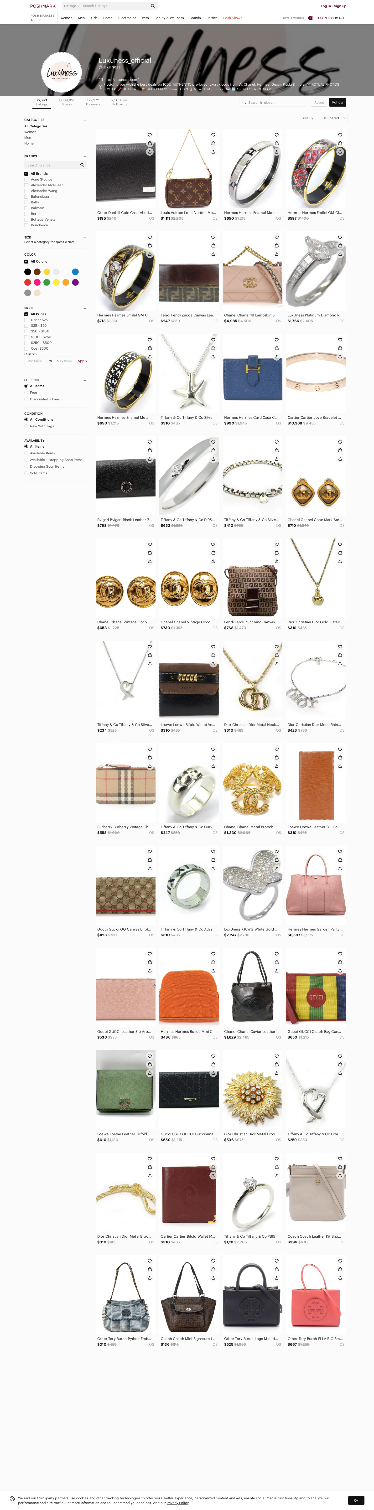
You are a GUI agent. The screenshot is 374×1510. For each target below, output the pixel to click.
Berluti (33, 214)
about (319, 102)
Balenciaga (36, 196)
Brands (195, 18)
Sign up (340, 6)
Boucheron (36, 225)
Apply (82, 361)
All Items (34, 386)
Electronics (127, 18)
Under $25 (36, 320)
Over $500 (36, 348)
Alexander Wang (40, 191)
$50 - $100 (36, 331)
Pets (145, 18)
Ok (356, 1500)
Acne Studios (38, 179)
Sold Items (35, 473)
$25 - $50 (35, 325)
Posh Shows (232, 18)
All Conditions (38, 419)
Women (66, 18)
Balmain (34, 208)
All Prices (35, 314)
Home (108, 18)
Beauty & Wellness (169, 18)
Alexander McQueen (43, 185)
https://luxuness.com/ (121, 80)
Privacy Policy (177, 1503)
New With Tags (39, 426)
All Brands (36, 173)
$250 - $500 (38, 343)
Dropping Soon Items (44, 466)
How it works (293, 18)
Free (30, 392)
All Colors (35, 261)
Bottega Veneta (40, 219)
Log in (326, 6)
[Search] (115, 6)
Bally (31, 202)
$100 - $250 (37, 337)
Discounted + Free (41, 399)
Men (81, 18)
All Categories (35, 126)
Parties (212, 18)
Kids (94, 18)
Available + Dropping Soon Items (53, 460)
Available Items (39, 453)
